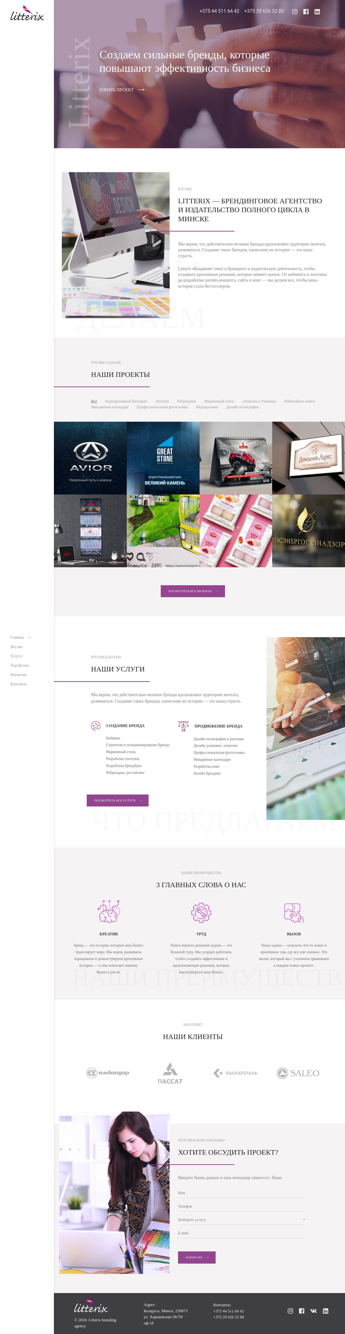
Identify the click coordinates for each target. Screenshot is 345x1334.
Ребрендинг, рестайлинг (125, 773)
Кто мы (18, 648)
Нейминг (113, 738)
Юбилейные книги (299, 401)
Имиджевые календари (109, 407)
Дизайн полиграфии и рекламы (219, 739)
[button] (241, 1220)
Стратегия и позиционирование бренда (138, 745)
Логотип (162, 401)
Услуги (17, 657)
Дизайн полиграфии (242, 407)
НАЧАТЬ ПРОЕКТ (116, 89)
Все (94, 401)
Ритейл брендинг (207, 774)
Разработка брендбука (124, 766)
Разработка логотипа (123, 759)
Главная (18, 639)
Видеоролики (207, 407)
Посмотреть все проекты (190, 591)
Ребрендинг (186, 401)
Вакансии (20, 675)
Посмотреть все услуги (119, 800)
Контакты (20, 684)
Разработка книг (207, 767)
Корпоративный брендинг (126, 401)
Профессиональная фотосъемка (162, 407)
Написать (194, 1257)
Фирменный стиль (219, 401)
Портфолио (21, 666)
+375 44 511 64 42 (219, 12)
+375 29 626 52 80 (264, 12)
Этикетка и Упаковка (259, 401)
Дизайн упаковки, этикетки (216, 746)
